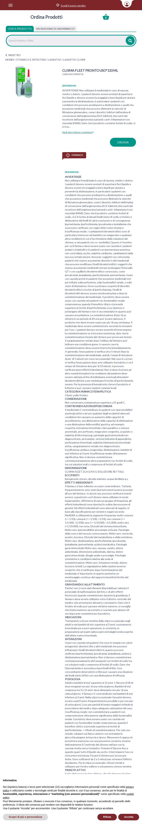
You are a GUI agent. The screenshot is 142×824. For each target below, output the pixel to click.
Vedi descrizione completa (78, 132)
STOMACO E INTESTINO (31, 59)
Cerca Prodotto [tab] (20, 28)
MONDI (9, 59)
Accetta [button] (128, 816)
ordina (123, 142)
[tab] (55, 29)
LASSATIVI (54, 59)
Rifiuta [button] (107, 816)
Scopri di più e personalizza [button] (25, 816)
